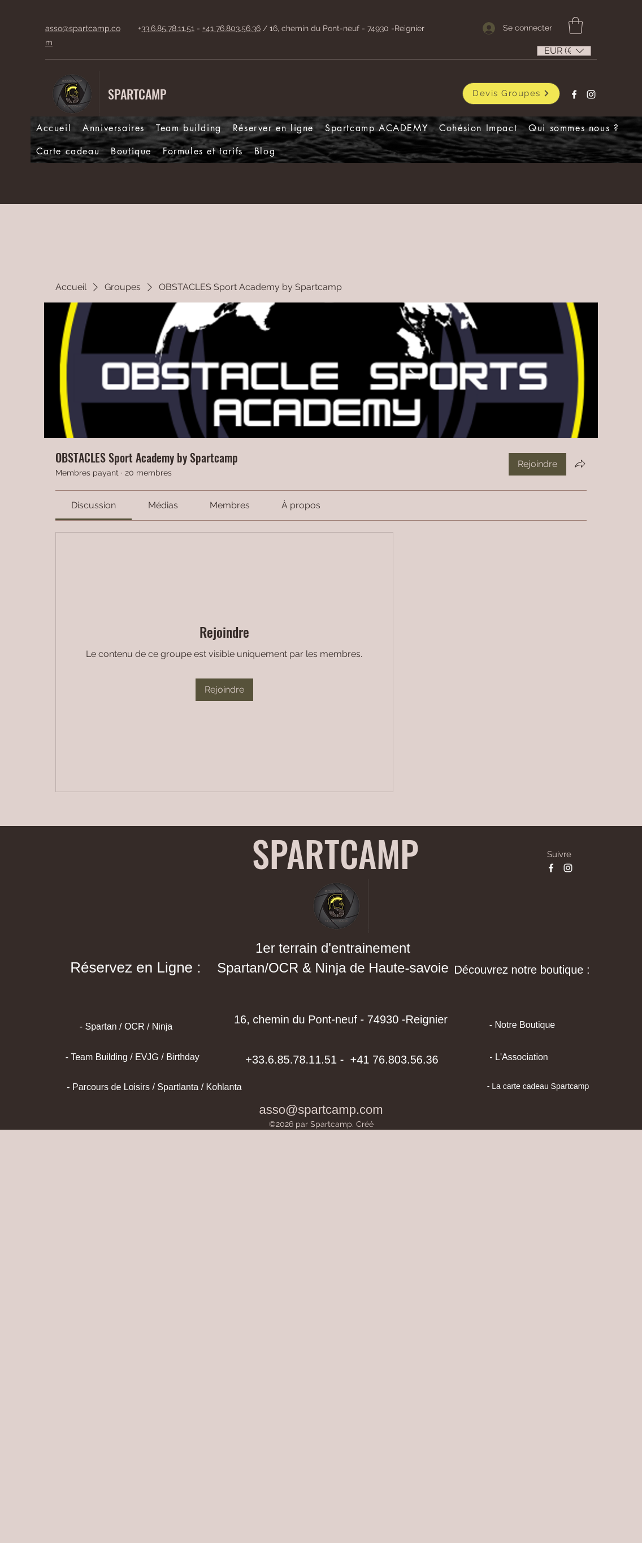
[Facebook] (574, 94)
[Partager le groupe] (580, 463)
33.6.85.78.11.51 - (299, 1059)
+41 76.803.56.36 (231, 28)
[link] (93, 505)
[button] (576, 25)
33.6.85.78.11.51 (167, 28)
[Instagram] (591, 94)
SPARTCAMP (137, 94)
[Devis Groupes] (511, 94)
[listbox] (564, 51)
